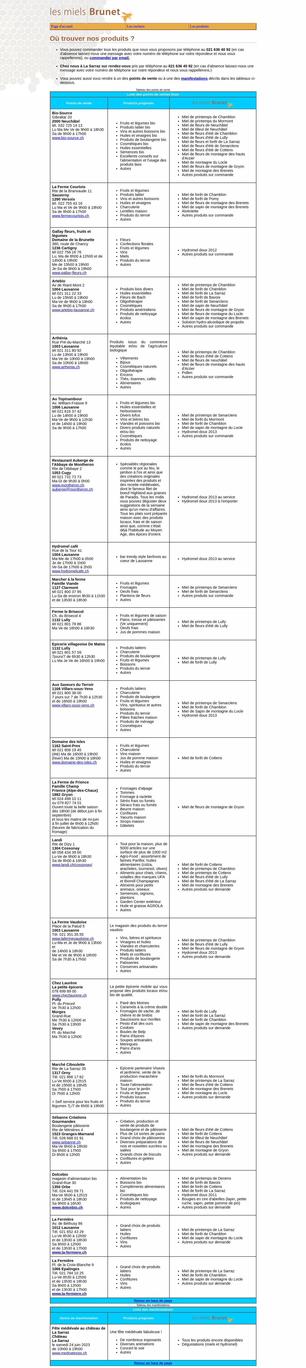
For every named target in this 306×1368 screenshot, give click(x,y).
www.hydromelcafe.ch (70, 571)
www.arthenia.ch (66, 367)
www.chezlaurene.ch (69, 995)
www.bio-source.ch (68, 138)
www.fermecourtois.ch (70, 216)
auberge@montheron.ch (72, 489)
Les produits (199, 26)
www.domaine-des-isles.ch (74, 762)
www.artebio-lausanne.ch (73, 310)
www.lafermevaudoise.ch (73, 939)
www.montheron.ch (68, 485)
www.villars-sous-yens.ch (73, 705)
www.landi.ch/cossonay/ (72, 865)
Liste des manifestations (153, 1309)
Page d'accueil (62, 26)
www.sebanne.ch (66, 1142)
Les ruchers (136, 26)
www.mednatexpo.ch (69, 1353)
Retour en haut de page (153, 1300)
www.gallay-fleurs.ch (69, 273)
